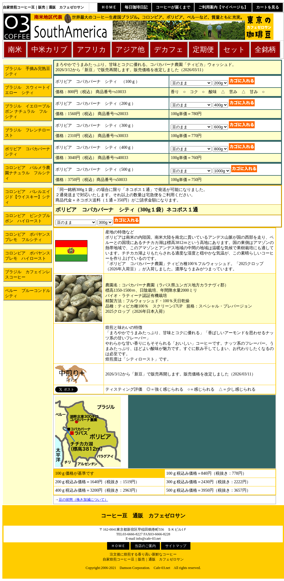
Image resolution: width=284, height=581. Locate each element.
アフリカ (91, 49)
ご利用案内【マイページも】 (223, 7)
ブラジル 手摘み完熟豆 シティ (28, 71)
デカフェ (168, 49)
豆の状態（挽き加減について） (83, 500)
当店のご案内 (145, 546)
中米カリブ (49, 49)
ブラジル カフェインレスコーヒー (27, 274)
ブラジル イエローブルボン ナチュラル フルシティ (27, 111)
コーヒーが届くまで (173, 7)
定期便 (203, 49)
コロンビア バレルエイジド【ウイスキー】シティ (27, 196)
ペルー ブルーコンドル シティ (28, 293)
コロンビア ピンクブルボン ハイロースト (27, 218)
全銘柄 (265, 49)
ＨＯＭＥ (108, 7)
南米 (15, 49)
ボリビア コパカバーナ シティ (28, 151)
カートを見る (267, 7)
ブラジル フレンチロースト (27, 133)
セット (234, 49)
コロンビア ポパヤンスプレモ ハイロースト (27, 256)
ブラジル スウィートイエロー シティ (27, 90)
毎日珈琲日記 (136, 7)
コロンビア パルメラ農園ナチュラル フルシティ (27, 172)
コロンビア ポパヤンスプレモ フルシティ (27, 237)
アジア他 (130, 49)
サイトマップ (175, 546)
